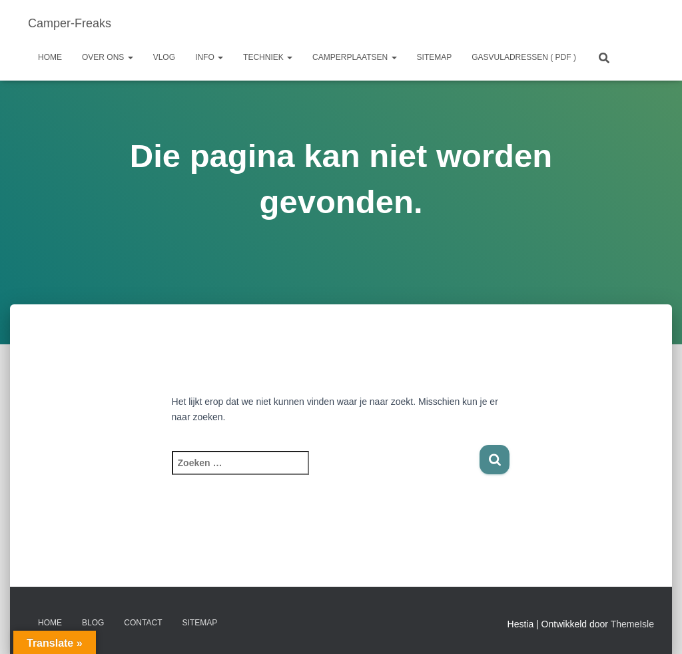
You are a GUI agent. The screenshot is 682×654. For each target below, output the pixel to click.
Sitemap (434, 57)
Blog (93, 622)
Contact (143, 622)
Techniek (267, 57)
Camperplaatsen (354, 57)
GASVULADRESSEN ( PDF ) (524, 57)
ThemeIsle (632, 624)
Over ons (107, 57)
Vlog (164, 57)
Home (50, 57)
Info (209, 57)
